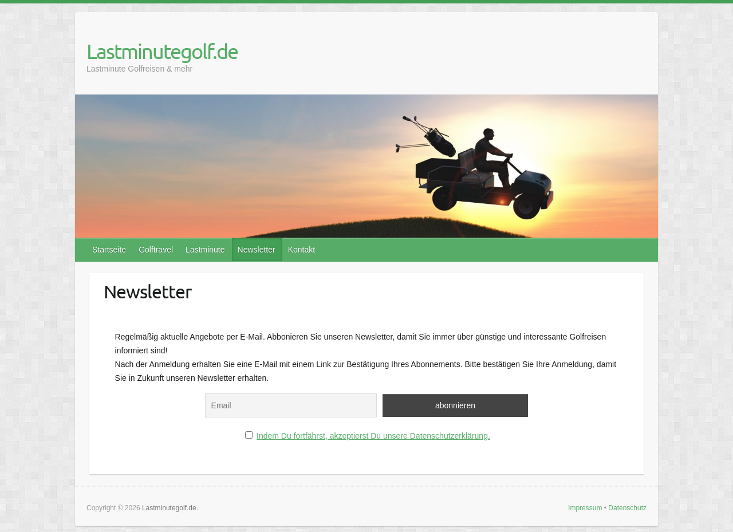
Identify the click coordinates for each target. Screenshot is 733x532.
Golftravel (156, 249)
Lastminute (205, 249)
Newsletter (256, 249)
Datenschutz (627, 508)
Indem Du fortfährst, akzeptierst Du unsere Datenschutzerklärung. (373, 435)
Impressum (585, 508)
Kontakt (301, 249)
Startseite (109, 249)
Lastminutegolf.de (162, 51)
